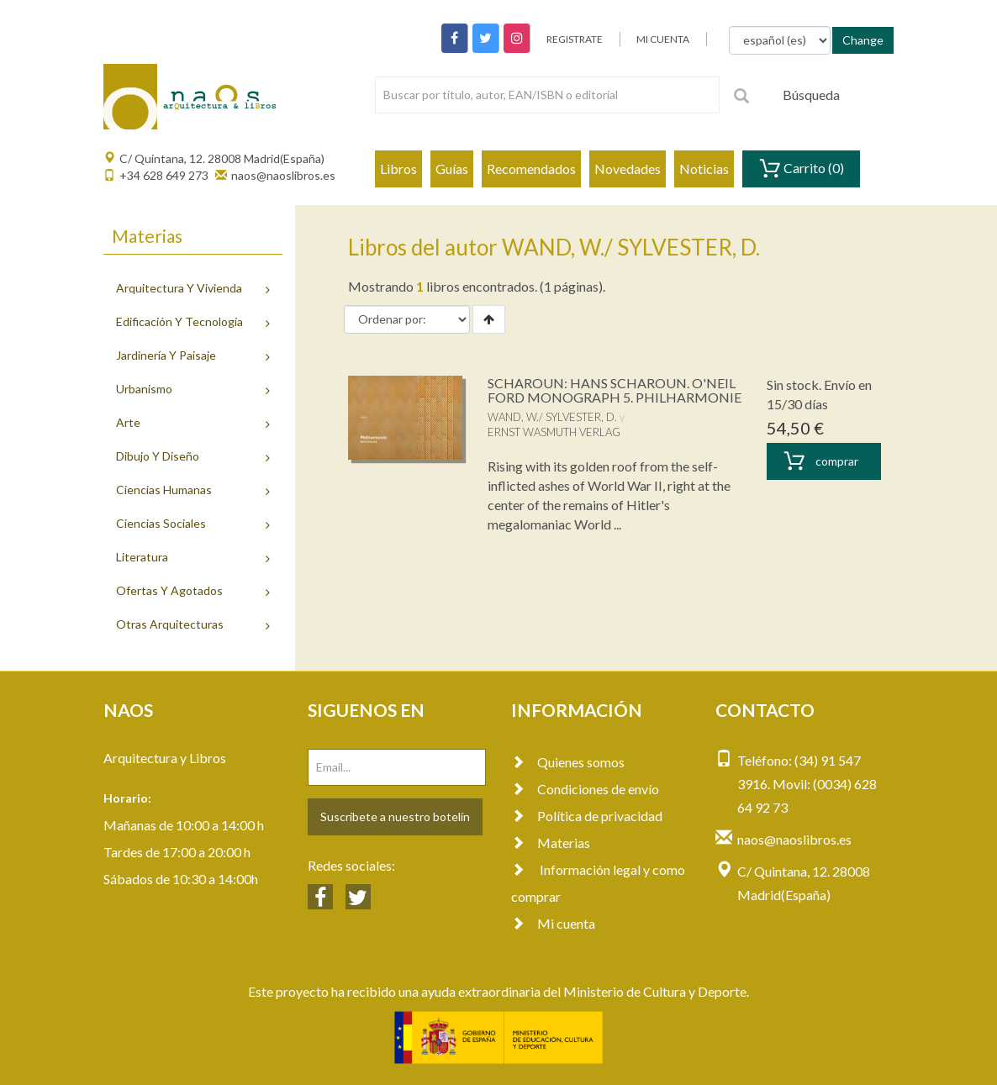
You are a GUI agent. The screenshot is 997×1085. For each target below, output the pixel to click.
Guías (451, 168)
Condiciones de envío (585, 789)
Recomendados (531, 168)
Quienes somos (568, 762)
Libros (398, 168)
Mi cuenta (553, 923)
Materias (550, 843)
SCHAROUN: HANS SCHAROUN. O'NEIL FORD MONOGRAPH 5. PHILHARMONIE (614, 390)
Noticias (704, 168)
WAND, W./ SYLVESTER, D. (552, 417)
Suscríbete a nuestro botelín (395, 816)
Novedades (627, 168)
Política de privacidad (586, 816)
